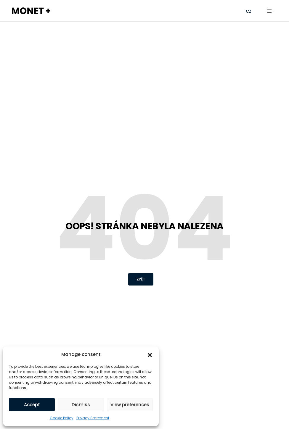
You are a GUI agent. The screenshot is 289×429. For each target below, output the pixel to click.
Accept (32, 404)
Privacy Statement (92, 417)
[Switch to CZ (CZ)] (248, 11)
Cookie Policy (61, 417)
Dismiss (81, 404)
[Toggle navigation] (269, 11)
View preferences (129, 404)
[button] (150, 354)
